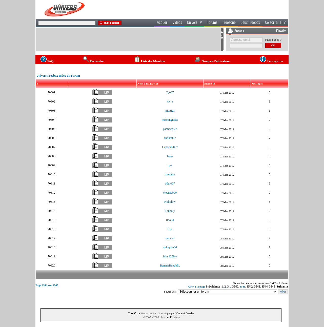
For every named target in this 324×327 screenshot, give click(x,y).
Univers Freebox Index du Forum (58, 75)
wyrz (170, 101)
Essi (169, 229)
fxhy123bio (170, 256)
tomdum (170, 174)
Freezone (229, 23)
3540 (235, 286)
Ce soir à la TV (275, 23)
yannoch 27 (170, 129)
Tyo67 (170, 92)
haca (170, 156)
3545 (272, 286)
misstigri (170, 110)
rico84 (170, 220)
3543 (257, 286)
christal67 (170, 138)
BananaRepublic (170, 265)
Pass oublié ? (273, 39)
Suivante (282, 286)
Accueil (162, 23)
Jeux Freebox (250, 23)
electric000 (170, 192)
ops (170, 165)
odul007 (170, 183)
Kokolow (170, 201)
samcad (169, 238)
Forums (212, 23)
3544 (265, 286)
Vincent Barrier (184, 313)
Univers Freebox (170, 317)
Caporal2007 (170, 147)
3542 (250, 286)
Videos (177, 23)
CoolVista (134, 313)
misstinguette (170, 119)
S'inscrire (281, 30)
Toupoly (170, 211)
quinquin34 (170, 247)
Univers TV (194, 23)
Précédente (213, 286)
